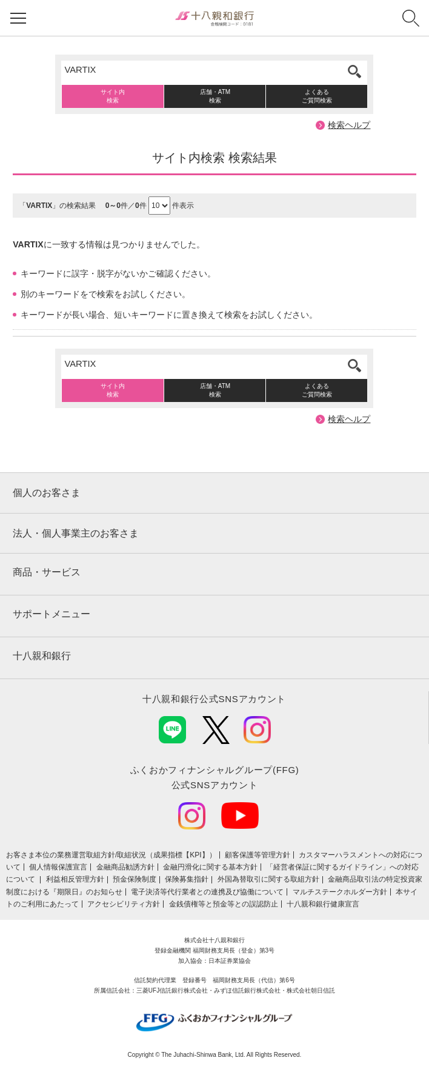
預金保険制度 (134, 879)
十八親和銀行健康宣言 (323, 904)
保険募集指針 (186, 879)
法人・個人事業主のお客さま (76, 533)
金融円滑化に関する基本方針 (210, 867)
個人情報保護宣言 (58, 867)
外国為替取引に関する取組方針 (268, 879)
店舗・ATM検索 (215, 96)
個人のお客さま (47, 492)
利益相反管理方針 (75, 879)
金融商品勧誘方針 (125, 867)
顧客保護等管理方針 (257, 855)
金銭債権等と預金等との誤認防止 (223, 904)
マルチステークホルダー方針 (340, 892)
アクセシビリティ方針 (123, 904)
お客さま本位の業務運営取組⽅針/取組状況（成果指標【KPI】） (111, 855)
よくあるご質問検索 (317, 96)
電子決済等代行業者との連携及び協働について (207, 892)
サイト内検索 (113, 96)
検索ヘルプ (349, 125)
